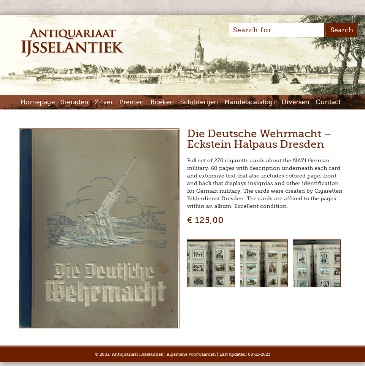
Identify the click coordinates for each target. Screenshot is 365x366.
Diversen (295, 102)
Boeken (162, 102)
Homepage (37, 102)
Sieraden (75, 102)
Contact (328, 102)
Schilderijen (199, 102)
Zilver (104, 102)
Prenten (131, 102)
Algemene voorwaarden (191, 354)
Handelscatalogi (249, 102)
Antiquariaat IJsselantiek (137, 354)
